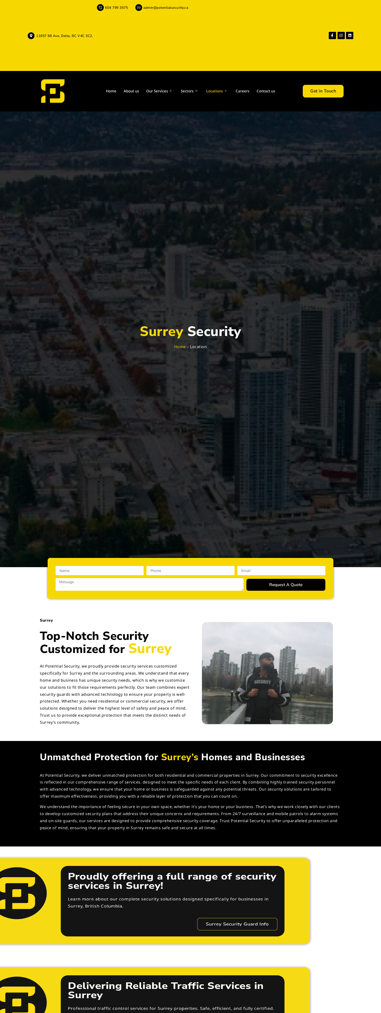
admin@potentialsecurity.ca (165, 7)
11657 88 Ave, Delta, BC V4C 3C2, (64, 36)
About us (131, 90)
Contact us (266, 90)
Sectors (189, 91)
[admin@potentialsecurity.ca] (138, 7)
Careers (242, 90)
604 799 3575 (116, 7)
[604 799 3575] (100, 7)
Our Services (159, 91)
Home (111, 90)
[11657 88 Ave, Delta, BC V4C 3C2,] (31, 35)
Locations (216, 91)
